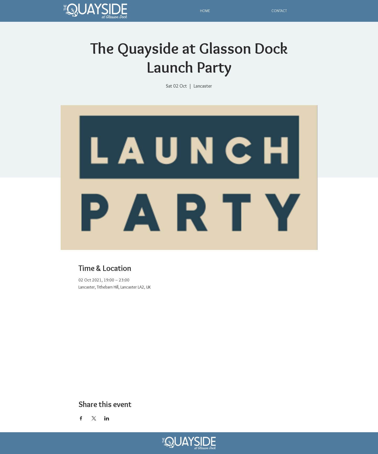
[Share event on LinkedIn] (106, 418)
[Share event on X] (93, 418)
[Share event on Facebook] (80, 418)
